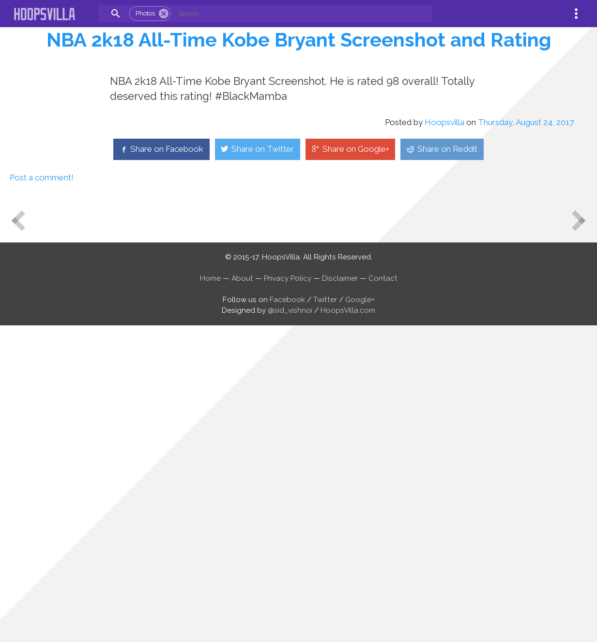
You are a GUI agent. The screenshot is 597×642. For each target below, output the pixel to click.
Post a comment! (42, 493)
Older (584, 545)
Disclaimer (340, 594)
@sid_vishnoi (290, 626)
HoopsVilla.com (348, 626)
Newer (13, 528)
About (242, 594)
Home (210, 594)
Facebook (287, 615)
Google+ (360, 615)
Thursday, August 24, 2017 (526, 438)
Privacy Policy (287, 594)
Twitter (325, 615)
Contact (383, 594)
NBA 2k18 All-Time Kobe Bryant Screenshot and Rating (298, 39)
